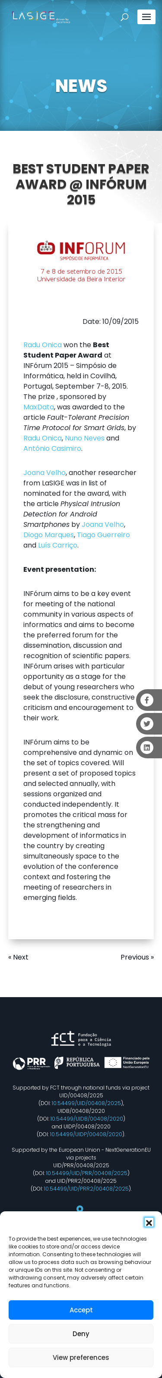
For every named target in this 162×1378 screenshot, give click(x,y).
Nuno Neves (85, 438)
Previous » (137, 957)
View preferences (81, 1357)
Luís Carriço (57, 545)
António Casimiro (52, 448)
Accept (81, 1310)
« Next (18, 957)
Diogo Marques (48, 535)
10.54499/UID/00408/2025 (86, 1103)
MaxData (38, 407)
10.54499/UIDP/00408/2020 (86, 1134)
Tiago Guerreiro (103, 535)
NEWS (81, 86)
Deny (81, 1333)
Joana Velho (44, 473)
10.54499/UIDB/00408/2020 (87, 1118)
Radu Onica (42, 345)
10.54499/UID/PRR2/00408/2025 (86, 1188)
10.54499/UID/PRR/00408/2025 (86, 1173)
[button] (149, 1222)
